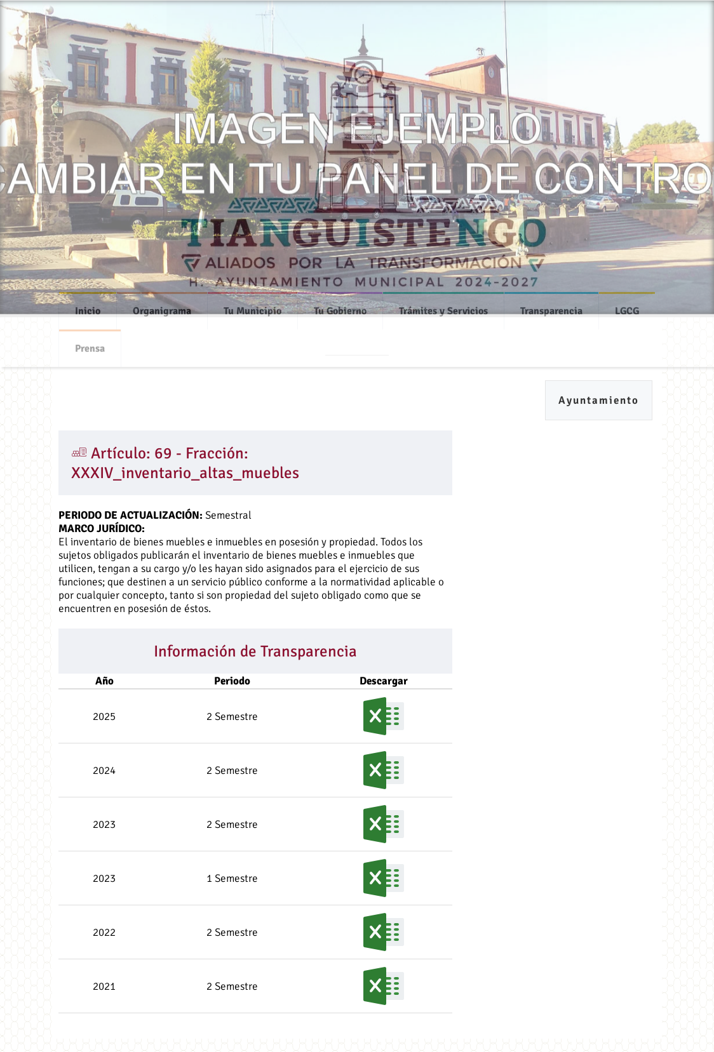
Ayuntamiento (598, 400)
